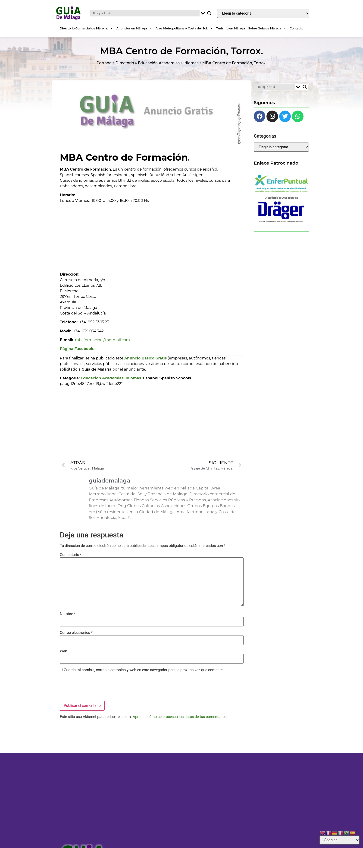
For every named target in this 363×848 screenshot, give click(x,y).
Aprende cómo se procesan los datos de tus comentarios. (180, 717)
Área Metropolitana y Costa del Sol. (184, 28)
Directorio (124, 63)
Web (63, 651)
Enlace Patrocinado (276, 163)
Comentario (70, 555)
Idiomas (190, 63)
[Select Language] (339, 840)
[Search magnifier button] (209, 13)
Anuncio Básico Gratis (145, 358)
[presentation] (95, 687)
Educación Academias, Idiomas (111, 378)
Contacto (296, 28)
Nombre (67, 614)
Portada (104, 63)
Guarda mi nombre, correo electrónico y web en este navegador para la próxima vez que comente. (143, 670)
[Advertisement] (152, 235)
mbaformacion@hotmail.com (102, 340)
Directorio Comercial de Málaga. (86, 28)
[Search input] (145, 13)
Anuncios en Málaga (134, 28)
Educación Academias (159, 63)
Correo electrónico (76, 633)
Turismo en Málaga (230, 28)
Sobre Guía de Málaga (267, 28)
